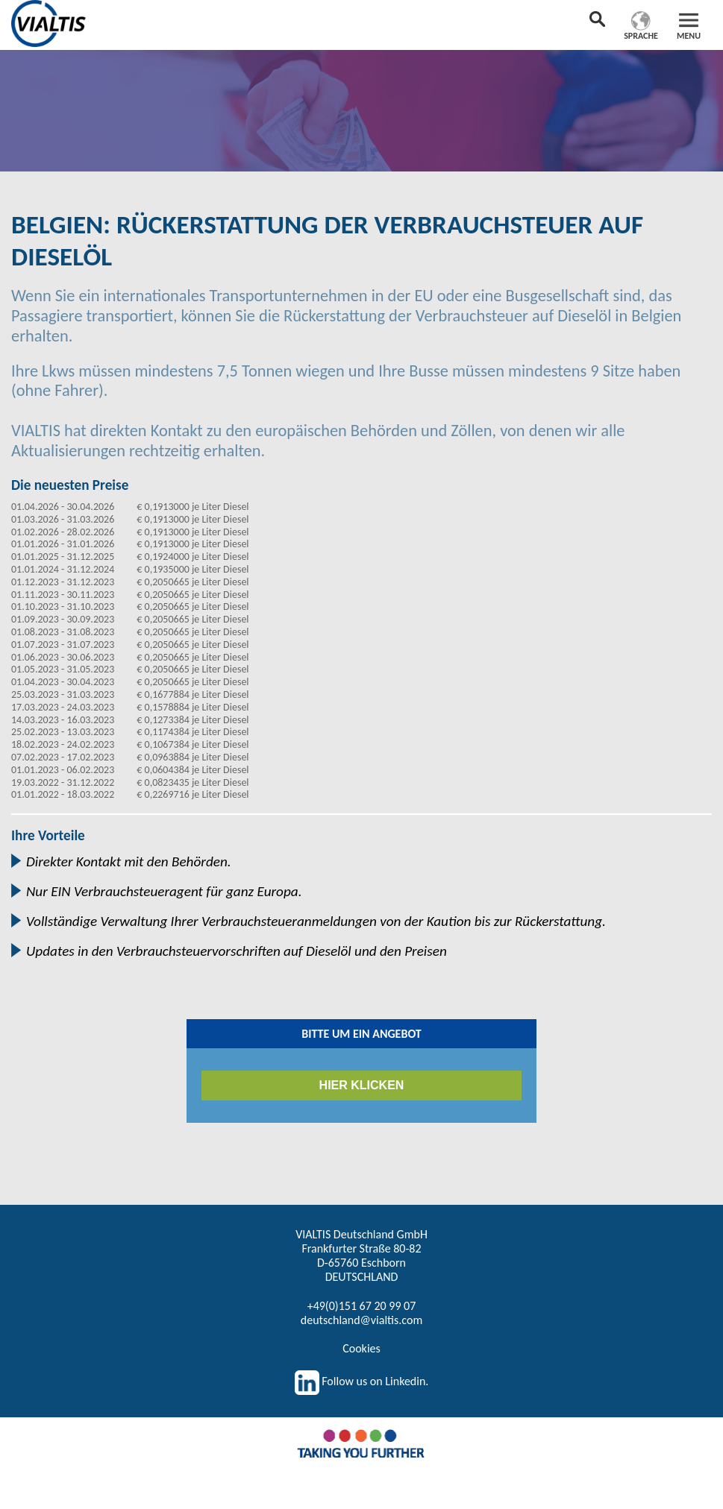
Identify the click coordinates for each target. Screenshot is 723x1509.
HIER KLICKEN (361, 1085)
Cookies (361, 1348)
